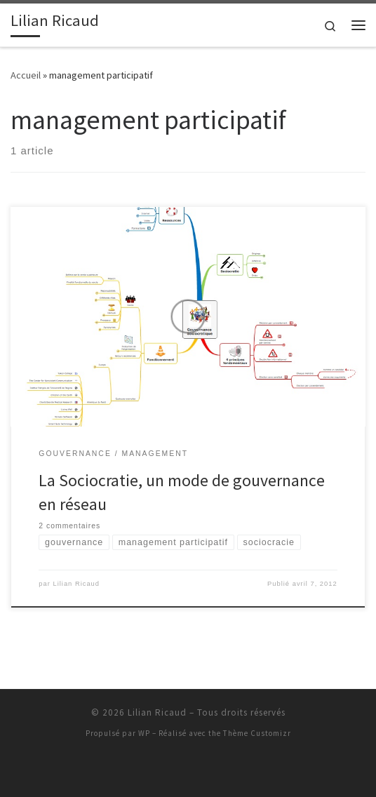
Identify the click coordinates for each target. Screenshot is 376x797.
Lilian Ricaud (76, 583)
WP (144, 733)
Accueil (26, 75)
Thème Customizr (257, 733)
